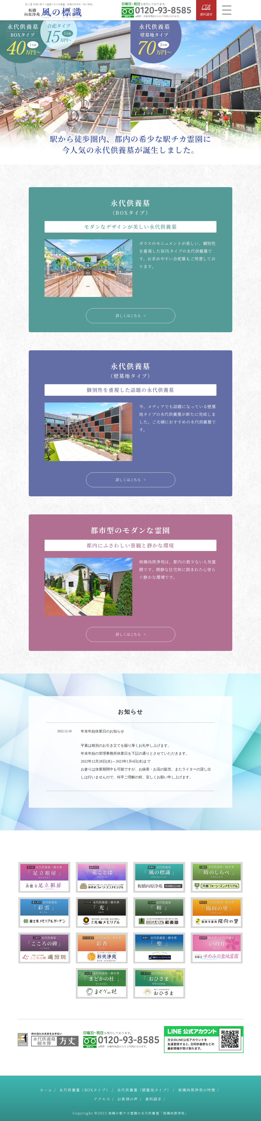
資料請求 (153, 1099)
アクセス (102, 1099)
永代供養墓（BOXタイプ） (84, 1090)
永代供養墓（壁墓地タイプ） (144, 1090)
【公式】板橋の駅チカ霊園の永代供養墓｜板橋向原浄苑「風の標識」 (59, 4)
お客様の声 (127, 1099)
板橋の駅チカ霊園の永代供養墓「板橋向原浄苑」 (148, 1113)
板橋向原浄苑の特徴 (197, 1090)
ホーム (46, 1090)
